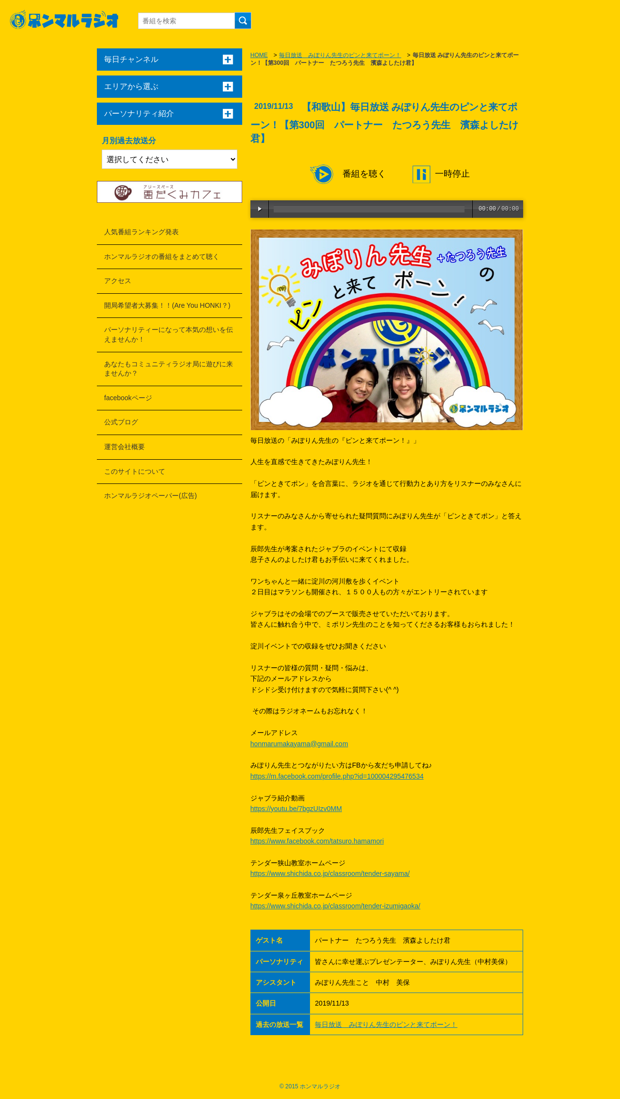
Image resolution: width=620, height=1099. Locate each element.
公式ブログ (121, 422)
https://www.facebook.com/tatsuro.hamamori (317, 841)
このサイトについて (134, 471)
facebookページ (128, 398)
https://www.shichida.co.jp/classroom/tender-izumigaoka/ (335, 906)
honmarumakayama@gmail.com (299, 744)
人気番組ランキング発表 (141, 232)
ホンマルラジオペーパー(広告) (150, 495)
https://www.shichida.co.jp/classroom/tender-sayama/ (330, 873)
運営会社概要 (124, 447)
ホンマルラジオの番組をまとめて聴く (161, 256)
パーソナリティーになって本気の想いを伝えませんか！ (168, 334)
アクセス (117, 281)
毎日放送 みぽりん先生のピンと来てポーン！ (340, 55)
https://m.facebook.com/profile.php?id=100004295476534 (337, 776)
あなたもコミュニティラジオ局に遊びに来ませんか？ (168, 368)
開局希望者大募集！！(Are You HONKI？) (167, 305)
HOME (259, 55)
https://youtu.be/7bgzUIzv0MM (296, 809)
